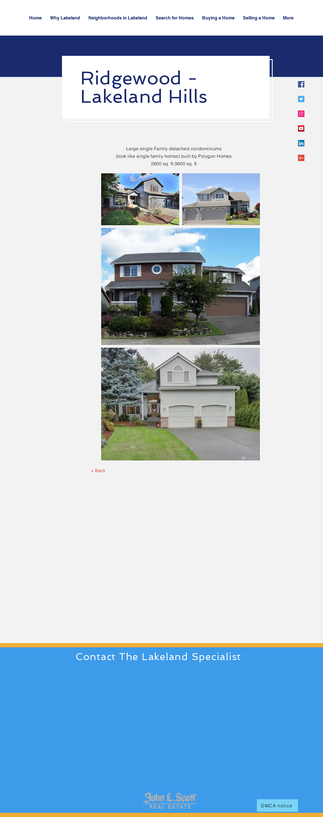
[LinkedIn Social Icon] (301, 143)
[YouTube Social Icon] (301, 128)
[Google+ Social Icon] (301, 158)
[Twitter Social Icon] (301, 99)
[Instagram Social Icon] (301, 114)
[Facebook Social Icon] (301, 84)
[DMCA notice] (277, 805)
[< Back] (98, 470)
